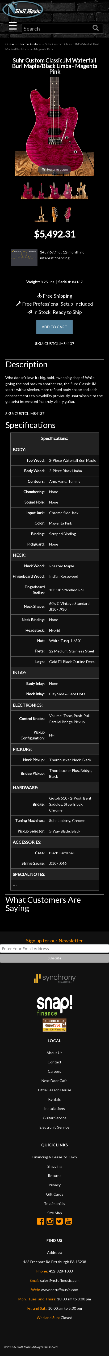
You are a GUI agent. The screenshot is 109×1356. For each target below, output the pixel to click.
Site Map (54, 1213)
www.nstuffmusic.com (59, 1289)
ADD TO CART (54, 327)
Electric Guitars (30, 44)
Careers (54, 1071)
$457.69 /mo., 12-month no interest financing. (48, 257)
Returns (54, 1175)
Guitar (9, 44)
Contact (54, 1062)
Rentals (54, 1099)
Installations (54, 1108)
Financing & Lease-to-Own (54, 1157)
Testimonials (54, 1203)
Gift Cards (54, 1194)
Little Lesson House (54, 1090)
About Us (54, 1052)
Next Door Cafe (54, 1080)
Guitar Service (54, 1118)
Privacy (55, 1185)
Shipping (54, 1166)
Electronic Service (54, 1127)
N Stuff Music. (23, 1347)
